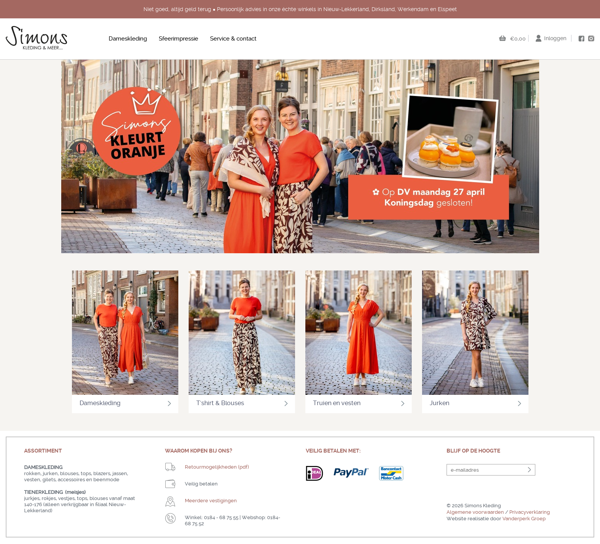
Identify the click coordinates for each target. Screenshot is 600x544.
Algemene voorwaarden (475, 512)
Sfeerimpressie (178, 38)
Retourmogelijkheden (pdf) (217, 467)
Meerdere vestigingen (211, 500)
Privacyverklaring (529, 512)
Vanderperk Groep (524, 518)
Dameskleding (128, 38)
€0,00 (518, 39)
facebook (581, 39)
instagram (591, 38)
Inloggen (555, 38)
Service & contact (233, 38)
